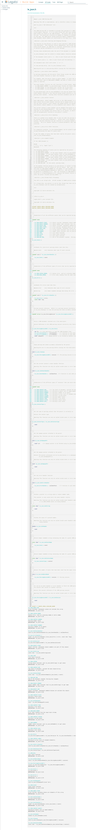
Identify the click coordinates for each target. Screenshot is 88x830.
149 (29, 231)
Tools (53, 2)
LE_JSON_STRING (39, 230)
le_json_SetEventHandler (42, 371)
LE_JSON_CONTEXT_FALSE (41, 400)
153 (29, 237)
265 (29, 400)
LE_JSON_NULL (38, 235)
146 (29, 227)
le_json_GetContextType (52, 421)
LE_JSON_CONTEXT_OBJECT (41, 391)
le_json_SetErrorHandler (42, 483)
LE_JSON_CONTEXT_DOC (40, 389)
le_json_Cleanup (39, 352)
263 (29, 397)
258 (29, 389)
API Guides (48, 2)
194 (29, 296)
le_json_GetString (45, 506)
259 (29, 391)
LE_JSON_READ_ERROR (40, 275)
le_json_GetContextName (46, 558)
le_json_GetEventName (46, 542)
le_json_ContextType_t (38, 404)
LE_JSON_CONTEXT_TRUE (41, 398)
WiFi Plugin (60, 2)
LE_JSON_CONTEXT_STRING (41, 395)
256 (29, 387)
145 (29, 225)
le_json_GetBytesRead (42, 574)
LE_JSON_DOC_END (39, 237)
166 (29, 256)
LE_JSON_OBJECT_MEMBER (41, 224)
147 (29, 228)
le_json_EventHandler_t (49, 254)
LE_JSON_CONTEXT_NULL (41, 401)
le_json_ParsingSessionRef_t (64, 314)
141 (29, 219)
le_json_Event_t (36, 240)
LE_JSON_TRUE (38, 233)
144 (29, 224)
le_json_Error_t (36, 278)
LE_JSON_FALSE (39, 234)
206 (29, 314)
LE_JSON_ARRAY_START (40, 227)
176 (29, 270)
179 (29, 275)
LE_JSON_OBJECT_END (40, 225)
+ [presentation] (1, 6)
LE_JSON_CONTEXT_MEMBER (41, 392)
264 (29, 398)
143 (29, 222)
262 (29, 395)
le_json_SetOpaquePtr (41, 440)
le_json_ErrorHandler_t (49, 295)
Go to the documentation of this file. (36, 13)
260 (29, 392)
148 (29, 230)
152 (29, 235)
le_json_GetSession (55, 597)
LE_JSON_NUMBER (39, 231)
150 (29, 233)
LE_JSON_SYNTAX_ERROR (41, 273)
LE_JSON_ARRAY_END (40, 228)
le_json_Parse (53, 328)
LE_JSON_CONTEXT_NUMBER (41, 397)
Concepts (40, 2)
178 (29, 273)
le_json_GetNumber (41, 526)
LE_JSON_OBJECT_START (41, 222)
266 (29, 401)
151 (29, 234)
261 (29, 394)
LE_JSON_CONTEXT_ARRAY (41, 394)
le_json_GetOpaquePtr (42, 464)
